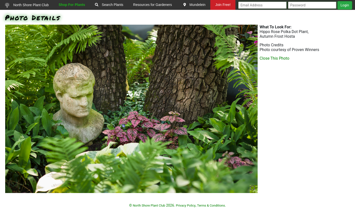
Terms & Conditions (211, 205)
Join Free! (223, 5)
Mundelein (194, 5)
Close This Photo (274, 58)
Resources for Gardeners (152, 5)
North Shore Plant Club (27, 5)
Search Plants (109, 5)
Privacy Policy (185, 205)
